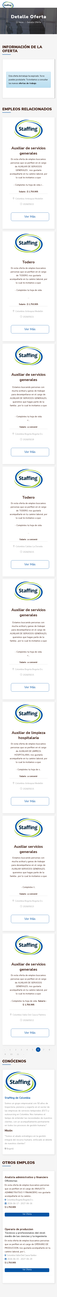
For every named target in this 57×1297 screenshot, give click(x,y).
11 (18, 1054)
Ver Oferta (27, 1214)
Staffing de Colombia (17, 1098)
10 (11, 1054)
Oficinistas (11, 1181)
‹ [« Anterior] (4, 1050)
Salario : (22, 191)
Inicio (20, 22)
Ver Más (30, 217)
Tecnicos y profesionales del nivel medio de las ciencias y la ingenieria (26, 1234)
